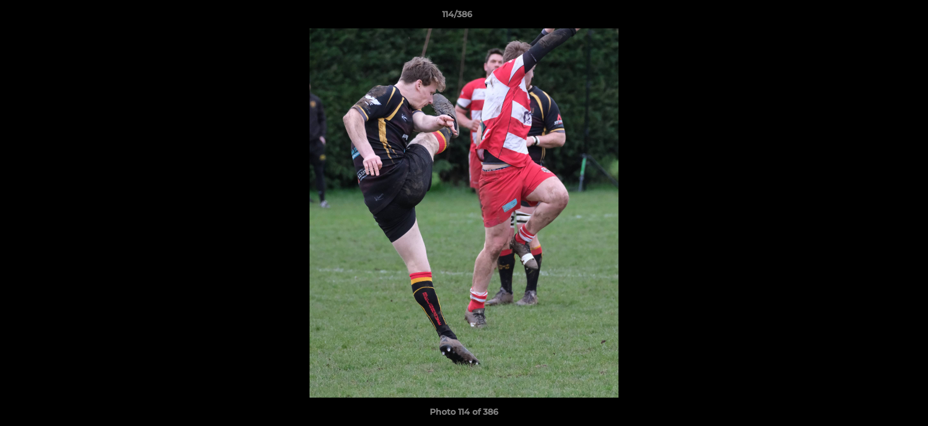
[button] (878, 17)
